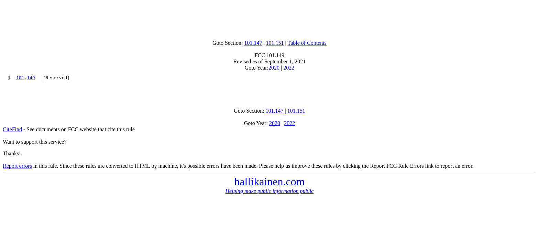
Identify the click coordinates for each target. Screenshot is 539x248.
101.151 (275, 43)
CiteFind (12, 132)
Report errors (17, 169)
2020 (273, 68)
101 (20, 78)
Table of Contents (307, 43)
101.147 (253, 43)
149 (31, 78)
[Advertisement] (269, 18)
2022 (288, 68)
